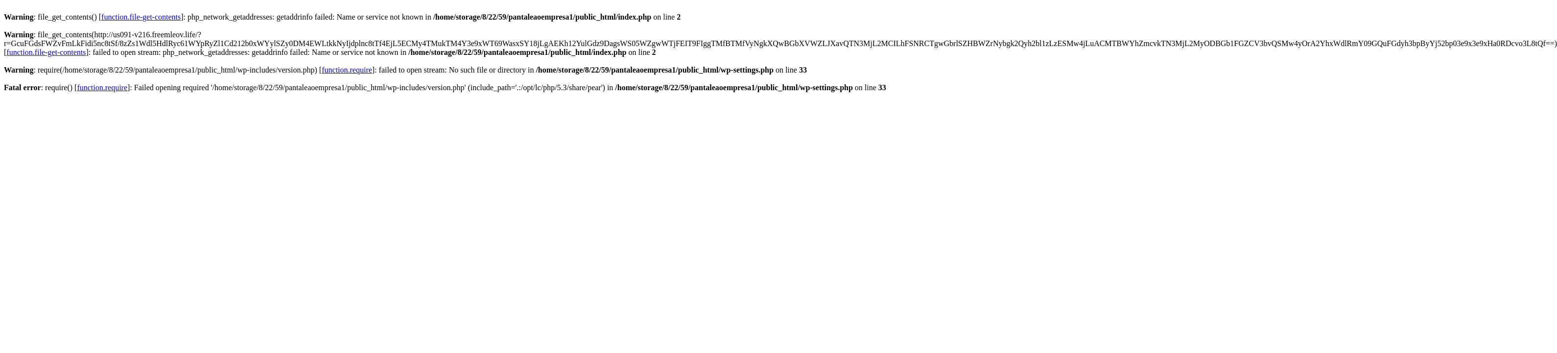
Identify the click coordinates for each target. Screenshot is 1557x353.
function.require (347, 70)
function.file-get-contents (141, 17)
